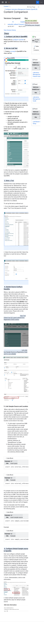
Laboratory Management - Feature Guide (37, 74)
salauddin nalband (13, 24)
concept (12, 51)
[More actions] (38, 7)
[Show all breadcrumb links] (10, 6)
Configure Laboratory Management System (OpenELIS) (21, 9)
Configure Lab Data (18, 39)
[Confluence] (9, 2)
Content (6, 6)
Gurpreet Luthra (23, 24)
